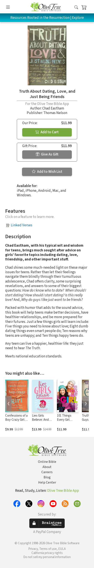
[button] (76, 7)
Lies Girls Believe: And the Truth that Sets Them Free (42, 421)
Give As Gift (47, 154)
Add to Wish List (47, 171)
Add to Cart (47, 132)
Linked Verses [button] (21, 225)
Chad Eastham (53, 108)
